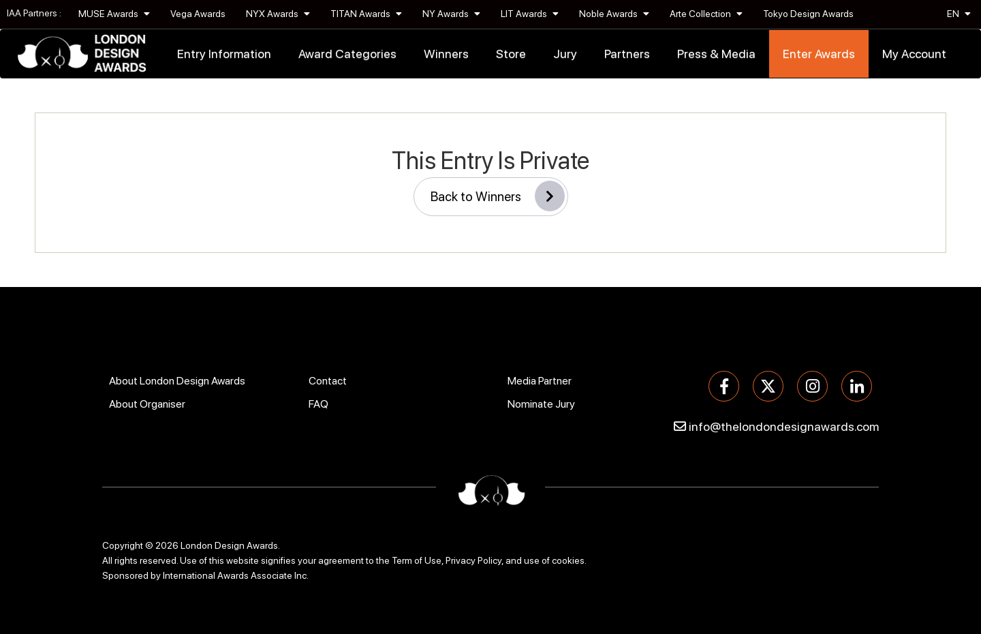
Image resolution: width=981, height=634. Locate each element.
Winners (446, 53)
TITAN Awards (366, 13)
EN (959, 13)
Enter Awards (819, 53)
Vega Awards (197, 13)
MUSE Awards (114, 13)
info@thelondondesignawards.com (784, 426)
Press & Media (716, 53)
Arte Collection (706, 13)
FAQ (318, 403)
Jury (565, 53)
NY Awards (451, 13)
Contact (328, 380)
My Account (914, 53)
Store (511, 53)
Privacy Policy (473, 560)
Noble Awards (614, 13)
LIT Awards (530, 13)
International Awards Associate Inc (235, 575)
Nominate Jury (541, 403)
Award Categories (347, 53)
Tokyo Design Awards (808, 13)
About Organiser (147, 403)
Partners (627, 53)
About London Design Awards (177, 380)
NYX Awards (278, 13)
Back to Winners (498, 196)
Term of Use (416, 560)
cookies (568, 560)
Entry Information (224, 53)
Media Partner (540, 380)
